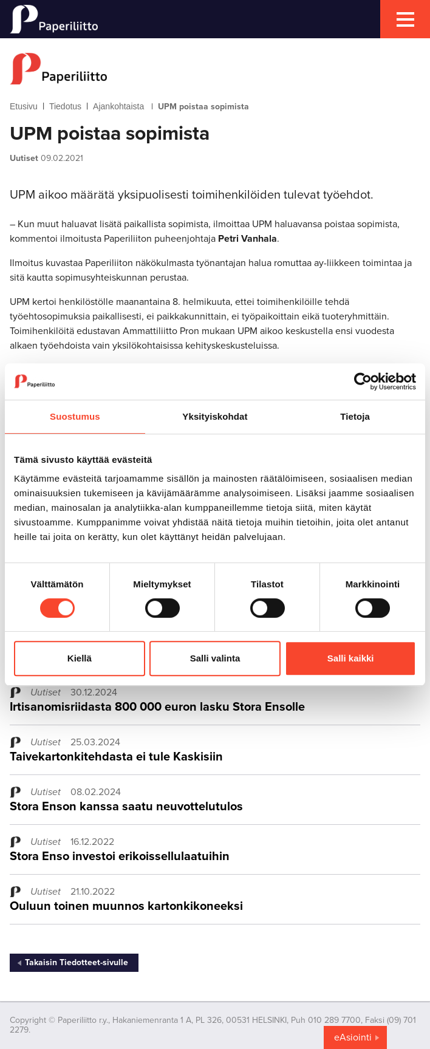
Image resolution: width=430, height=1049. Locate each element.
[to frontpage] (215, 68)
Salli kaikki (350, 658)
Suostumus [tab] (75, 416)
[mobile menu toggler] (405, 19)
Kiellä (79, 658)
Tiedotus (65, 106)
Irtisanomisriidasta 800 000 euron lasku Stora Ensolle (157, 707)
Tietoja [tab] (355, 416)
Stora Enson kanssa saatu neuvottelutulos (126, 806)
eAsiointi (353, 1037)
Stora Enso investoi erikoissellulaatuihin (120, 856)
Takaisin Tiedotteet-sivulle (76, 962)
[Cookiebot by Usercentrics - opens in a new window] (363, 381)
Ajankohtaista (118, 106)
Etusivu (24, 106)
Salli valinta (215, 658)
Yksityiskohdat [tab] (214, 416)
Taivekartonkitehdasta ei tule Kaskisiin (116, 757)
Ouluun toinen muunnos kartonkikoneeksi (126, 906)
